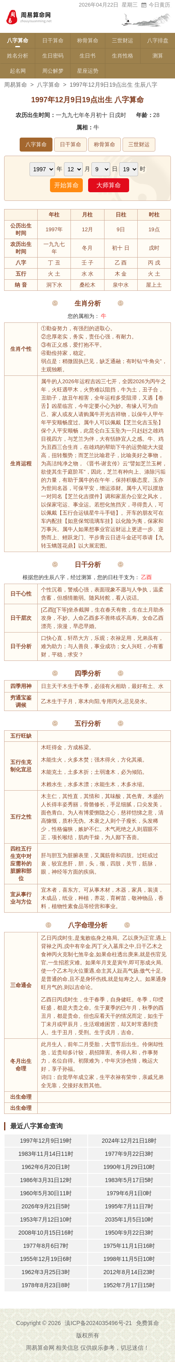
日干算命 (53, 40)
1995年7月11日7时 (129, 1206)
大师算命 (108, 185)
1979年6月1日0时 (129, 1193)
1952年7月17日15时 (129, 1285)
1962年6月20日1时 (46, 1167)
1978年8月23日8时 (46, 1285)
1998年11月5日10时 (129, 1259)
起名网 (18, 71)
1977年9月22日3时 (129, 1153)
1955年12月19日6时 (46, 1259)
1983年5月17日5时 (129, 1180)
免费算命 (147, 1323)
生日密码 (53, 56)
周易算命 (15, 84)
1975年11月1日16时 (129, 1245)
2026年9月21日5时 (46, 1206)
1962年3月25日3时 (46, 1272)
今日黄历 (155, 5)
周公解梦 (53, 71)
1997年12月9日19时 (46, 1140)
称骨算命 (87, 40)
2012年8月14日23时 (129, 1272)
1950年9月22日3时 (129, 1232)
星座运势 (87, 71)
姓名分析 (17, 56)
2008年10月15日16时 (45, 1232)
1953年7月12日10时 (46, 1219)
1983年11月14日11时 (45, 1153)
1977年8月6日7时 (45, 1245)
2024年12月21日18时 (129, 1140)
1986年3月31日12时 (46, 1180)
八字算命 (17, 40)
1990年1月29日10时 (129, 1167)
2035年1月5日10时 (129, 1219)
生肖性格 (122, 56)
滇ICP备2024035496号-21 (98, 1323)
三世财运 (122, 40)
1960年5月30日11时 (46, 1193)
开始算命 (66, 185)
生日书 (87, 56)
